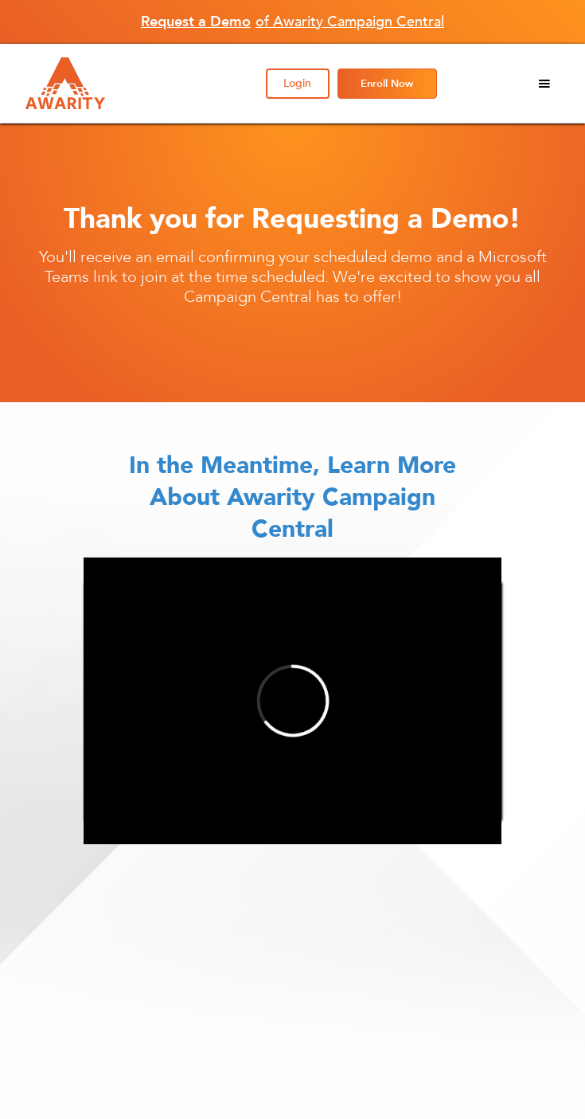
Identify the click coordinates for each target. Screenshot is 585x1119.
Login (297, 83)
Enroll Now (387, 83)
